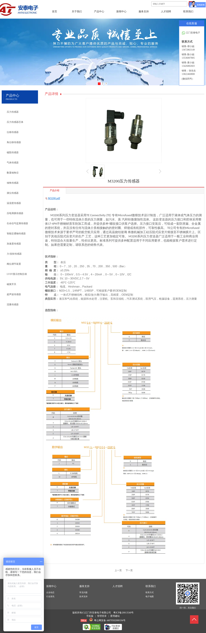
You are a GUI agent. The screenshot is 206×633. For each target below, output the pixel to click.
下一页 (129, 570)
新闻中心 (51, 586)
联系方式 (150, 592)
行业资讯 (50, 596)
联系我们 (151, 586)
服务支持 (84, 586)
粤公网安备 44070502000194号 (109, 620)
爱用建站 (115, 616)
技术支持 (83, 596)
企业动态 (50, 592)
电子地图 (150, 596)
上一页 (118, 570)
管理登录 (102, 616)
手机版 (89, 616)
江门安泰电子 (191, 33)
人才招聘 (117, 586)
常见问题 (83, 592)
